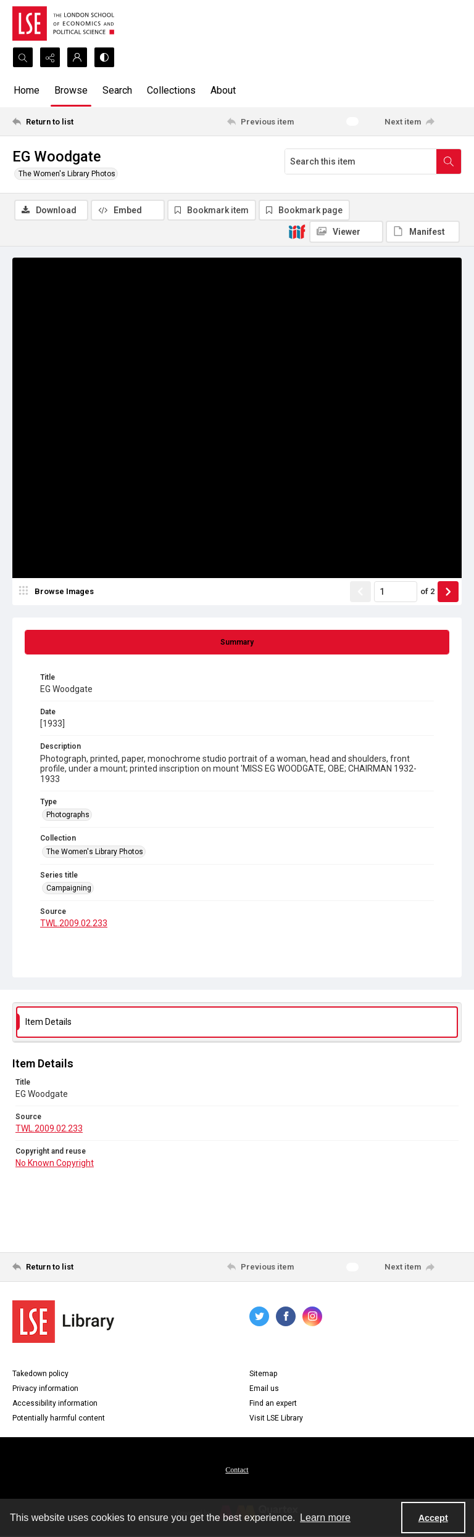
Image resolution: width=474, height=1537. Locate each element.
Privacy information (45, 1389)
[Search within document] (448, 161)
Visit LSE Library (276, 1419)
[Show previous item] (360, 592)
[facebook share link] (286, 1317)
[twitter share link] (259, 1317)
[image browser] (58, 592)
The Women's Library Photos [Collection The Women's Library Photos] (94, 853)
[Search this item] (360, 161)
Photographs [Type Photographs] (67, 816)
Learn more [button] (325, 1517)
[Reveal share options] (50, 57)
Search (117, 90)
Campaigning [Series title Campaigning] (68, 889)
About (223, 90)
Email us (264, 1389)
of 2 (427, 592)
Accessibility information (55, 1404)
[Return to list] (71, 121)
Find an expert (273, 1404)
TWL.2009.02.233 (73, 925)
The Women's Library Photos (67, 173)
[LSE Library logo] (63, 1323)
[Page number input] (395, 592)
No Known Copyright (54, 1164)
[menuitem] (236, 1470)
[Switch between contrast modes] (104, 57)
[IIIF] (297, 231)
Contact (236, 1471)
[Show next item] (448, 592)
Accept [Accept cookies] (433, 1518)
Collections (171, 90)
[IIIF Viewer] (346, 232)
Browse (71, 90)
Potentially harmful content (58, 1419)
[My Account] (77, 57)
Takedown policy (40, 1375)
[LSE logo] (63, 23)
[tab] (237, 643)
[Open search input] (23, 57)
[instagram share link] (312, 1317)
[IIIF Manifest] (423, 232)
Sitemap (263, 1375)
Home (27, 90)
